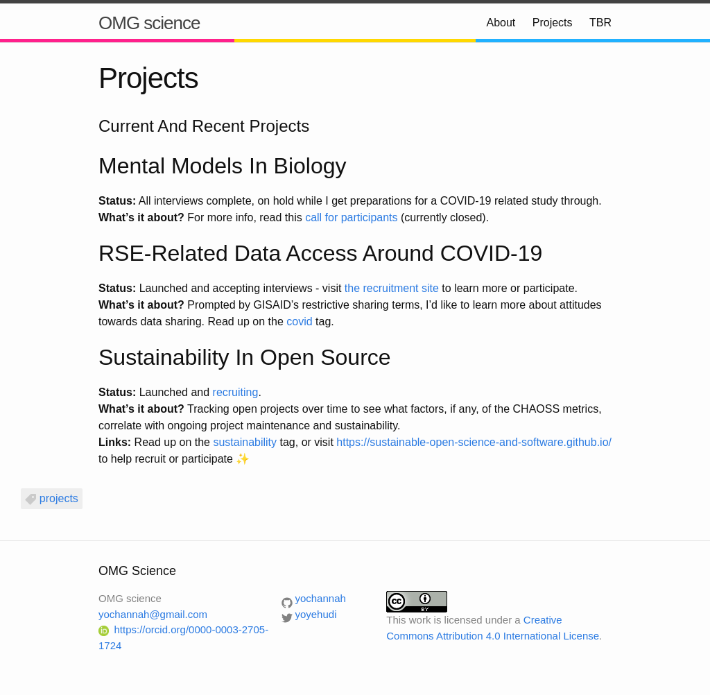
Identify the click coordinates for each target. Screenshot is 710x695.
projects (59, 498)
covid (299, 321)
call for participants (351, 217)
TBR (600, 22)
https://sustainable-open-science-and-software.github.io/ (474, 442)
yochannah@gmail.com (152, 614)
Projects (552, 22)
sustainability (245, 442)
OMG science (149, 22)
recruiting (236, 392)
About (500, 22)
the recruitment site (392, 288)
